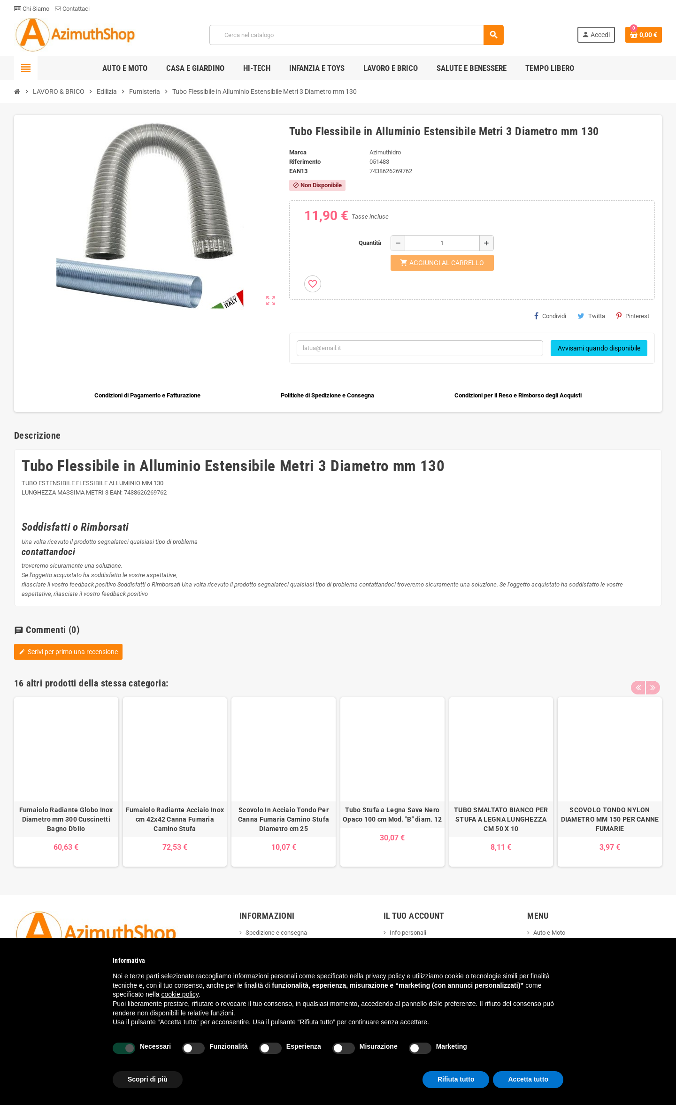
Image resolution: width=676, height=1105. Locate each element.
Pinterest (632, 316)
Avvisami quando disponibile (599, 348)
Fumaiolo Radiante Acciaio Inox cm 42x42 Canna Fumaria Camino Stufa (175, 819)
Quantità (370, 242)
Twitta (591, 316)
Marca (298, 152)
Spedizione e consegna (276, 932)
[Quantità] (442, 243)
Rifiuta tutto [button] (456, 1079)
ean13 (298, 171)
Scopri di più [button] (148, 1079)
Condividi (550, 316)
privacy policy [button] (385, 976)
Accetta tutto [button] (528, 1079)
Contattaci (72, 8)
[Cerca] (356, 35)
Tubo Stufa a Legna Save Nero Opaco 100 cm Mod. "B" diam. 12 (392, 814)
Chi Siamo (31, 8)
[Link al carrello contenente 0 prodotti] (643, 35)
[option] (66, 782)
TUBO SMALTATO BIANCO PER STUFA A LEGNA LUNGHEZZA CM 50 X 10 (501, 819)
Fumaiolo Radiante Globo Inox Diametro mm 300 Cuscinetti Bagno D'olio (66, 819)
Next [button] (652, 681)
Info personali (408, 932)
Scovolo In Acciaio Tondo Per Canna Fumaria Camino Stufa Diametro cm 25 (283, 819)
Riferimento (305, 161)
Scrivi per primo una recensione (68, 651)
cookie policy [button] (180, 994)
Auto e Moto (549, 932)
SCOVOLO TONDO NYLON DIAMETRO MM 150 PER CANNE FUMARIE (610, 819)
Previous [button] (638, 681)
